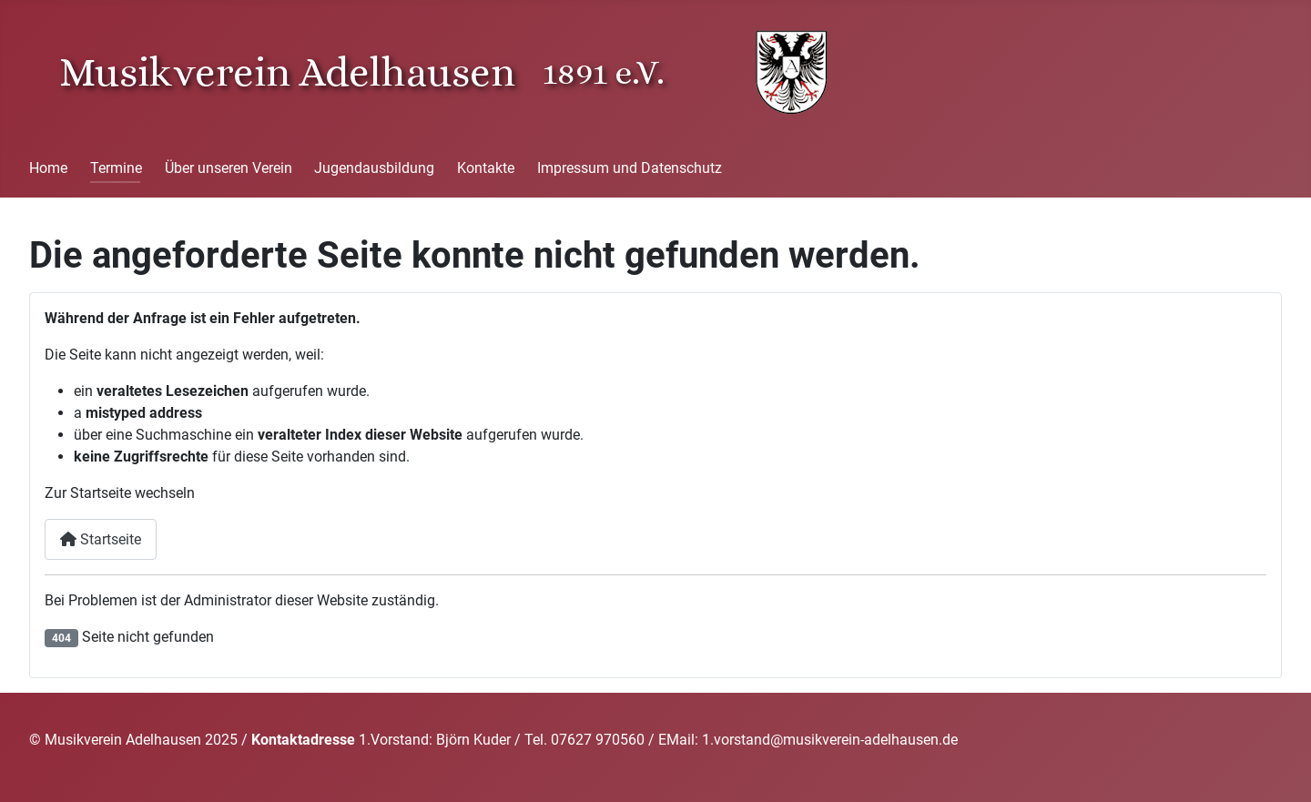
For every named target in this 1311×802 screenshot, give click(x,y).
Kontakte (485, 168)
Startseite (100, 539)
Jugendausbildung (374, 168)
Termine (116, 168)
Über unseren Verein (228, 168)
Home (48, 168)
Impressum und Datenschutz (629, 168)
